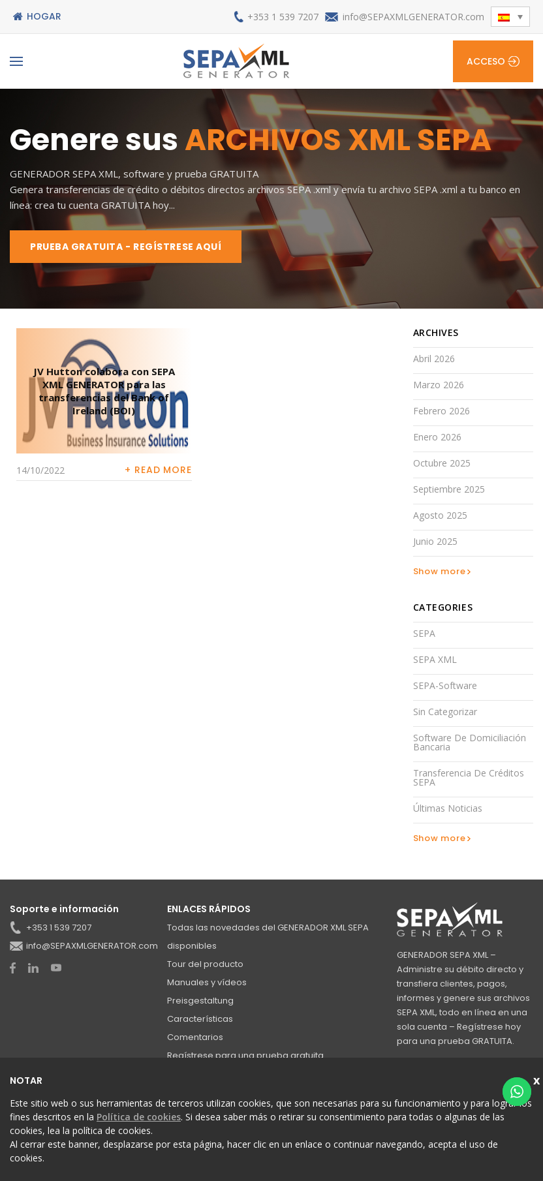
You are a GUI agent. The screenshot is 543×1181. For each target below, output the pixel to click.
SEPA (424, 633)
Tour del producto (205, 964)
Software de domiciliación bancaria (469, 742)
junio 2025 (435, 541)
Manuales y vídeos (207, 982)
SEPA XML (435, 659)
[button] (510, 17)
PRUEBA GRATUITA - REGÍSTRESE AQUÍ (125, 246)
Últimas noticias (447, 808)
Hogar (44, 16)
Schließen (538, 1079)
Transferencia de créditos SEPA (468, 777)
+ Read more (158, 469)
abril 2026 (434, 358)
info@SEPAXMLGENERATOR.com (413, 16)
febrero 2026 (441, 411)
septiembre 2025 (449, 489)
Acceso (486, 61)
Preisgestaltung (200, 1000)
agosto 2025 (440, 515)
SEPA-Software (445, 685)
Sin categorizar (445, 711)
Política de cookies (139, 1117)
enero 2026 (437, 437)
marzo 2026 (438, 384)
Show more (439, 571)
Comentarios (195, 1037)
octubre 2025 (442, 463)
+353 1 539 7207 (282, 16)
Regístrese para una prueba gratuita (245, 1055)
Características (200, 1019)
